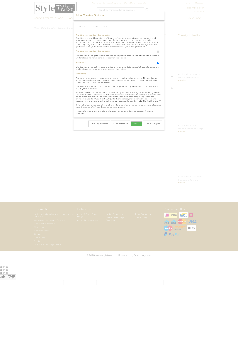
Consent (82, 26)
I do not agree (152, 124)
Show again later (99, 124)
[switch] (158, 52)
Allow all (137, 124)
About (106, 26)
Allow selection (120, 124)
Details (95, 26)
